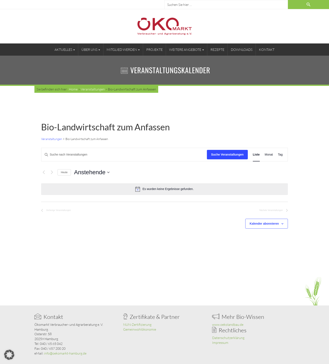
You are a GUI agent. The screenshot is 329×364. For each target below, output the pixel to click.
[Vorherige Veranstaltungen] (43, 172)
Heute (64, 172)
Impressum (220, 342)
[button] (9, 355)
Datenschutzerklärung (228, 338)
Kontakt (266, 49)
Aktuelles (65, 49)
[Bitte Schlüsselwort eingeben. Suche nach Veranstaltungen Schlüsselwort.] (124, 154)
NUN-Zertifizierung (137, 324)
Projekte (154, 49)
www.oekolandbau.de (227, 324)
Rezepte (217, 49)
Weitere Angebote (186, 49)
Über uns (90, 49)
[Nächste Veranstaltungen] (51, 172)
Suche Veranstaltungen (227, 154)
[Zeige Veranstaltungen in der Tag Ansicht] (280, 154)
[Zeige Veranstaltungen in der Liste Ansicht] (256, 154)
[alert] (164, 189)
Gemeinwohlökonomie (139, 329)
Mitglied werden (123, 49)
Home (73, 89)
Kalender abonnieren (264, 223)
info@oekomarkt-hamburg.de (65, 353)
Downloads (241, 49)
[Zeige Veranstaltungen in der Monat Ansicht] (269, 154)
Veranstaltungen (51, 139)
